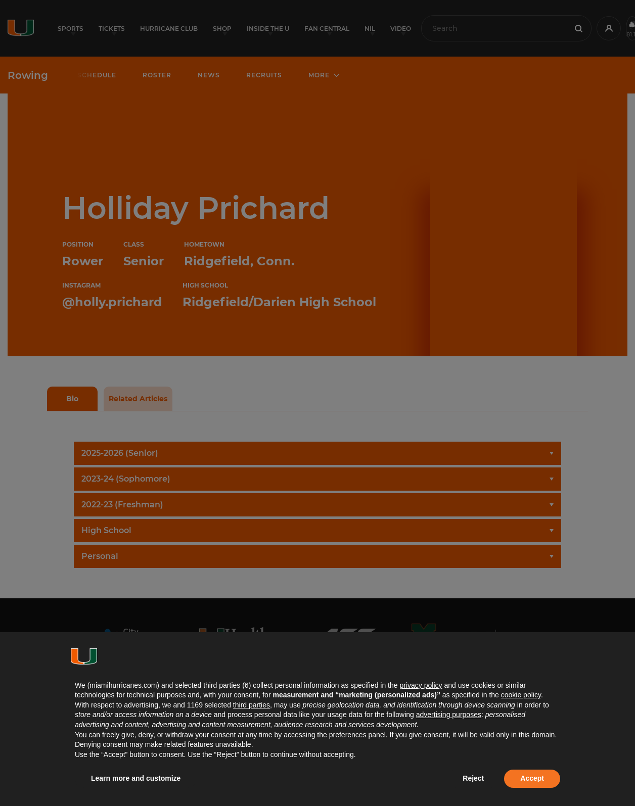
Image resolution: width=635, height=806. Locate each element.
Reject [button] (473, 778)
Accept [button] (532, 778)
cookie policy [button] (521, 695)
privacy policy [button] (420, 685)
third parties (251, 705)
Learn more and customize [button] (135, 778)
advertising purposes (448, 714)
